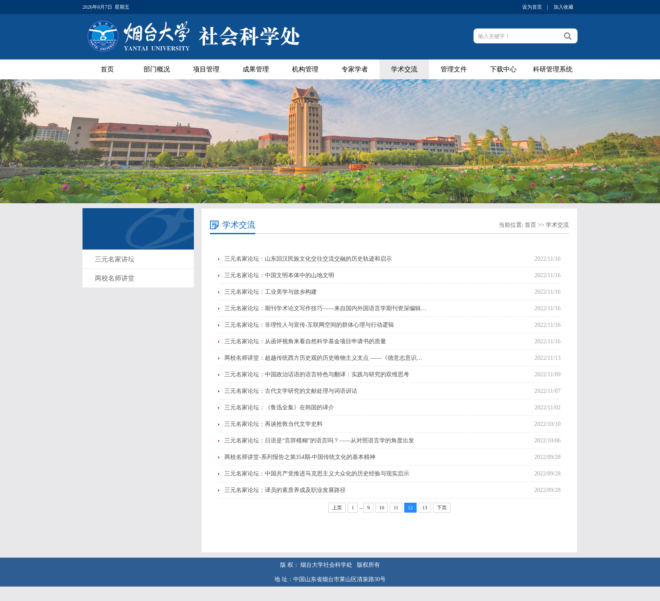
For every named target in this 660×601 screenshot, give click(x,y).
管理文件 (454, 69)
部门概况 (157, 69)
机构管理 (305, 69)
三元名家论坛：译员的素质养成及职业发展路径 (285, 490)
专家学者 (355, 69)
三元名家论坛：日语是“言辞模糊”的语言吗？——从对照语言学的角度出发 (319, 440)
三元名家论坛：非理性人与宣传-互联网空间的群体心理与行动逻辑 (309, 325)
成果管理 (256, 69)
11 (396, 508)
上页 (337, 508)
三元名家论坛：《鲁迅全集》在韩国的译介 (279, 407)
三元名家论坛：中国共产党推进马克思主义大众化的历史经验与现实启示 (316, 473)
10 (381, 508)
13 (424, 508)
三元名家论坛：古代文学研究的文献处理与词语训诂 (290, 391)
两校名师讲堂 (114, 278)
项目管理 (206, 69)
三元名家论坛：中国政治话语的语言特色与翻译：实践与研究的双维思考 (316, 374)
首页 (107, 69)
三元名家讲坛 (114, 259)
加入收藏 (563, 7)
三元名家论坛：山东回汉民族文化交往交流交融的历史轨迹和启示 (308, 259)
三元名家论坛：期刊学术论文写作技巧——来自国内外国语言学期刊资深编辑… (325, 308)
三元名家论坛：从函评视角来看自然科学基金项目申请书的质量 (305, 341)
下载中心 (503, 69)
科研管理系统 (553, 69)
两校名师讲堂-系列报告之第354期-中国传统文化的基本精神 (299, 457)
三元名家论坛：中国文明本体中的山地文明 (279, 275)
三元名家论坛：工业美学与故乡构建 (270, 292)
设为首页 (532, 7)
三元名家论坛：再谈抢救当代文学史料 (273, 424)
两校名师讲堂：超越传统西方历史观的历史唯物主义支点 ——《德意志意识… (323, 358)
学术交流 (404, 69)
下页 (442, 508)
